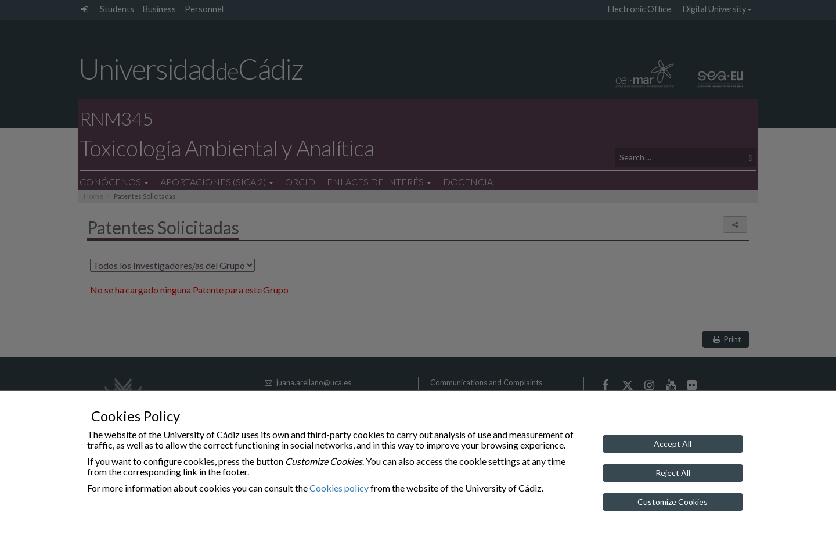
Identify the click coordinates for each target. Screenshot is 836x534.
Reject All (672, 473)
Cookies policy (339, 487)
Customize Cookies (672, 502)
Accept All (672, 444)
